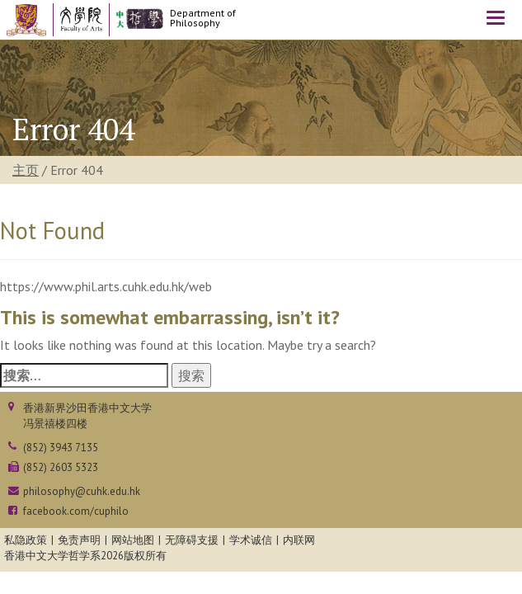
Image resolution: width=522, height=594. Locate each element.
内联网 (299, 540)
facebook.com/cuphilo (76, 511)
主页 (25, 170)
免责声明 (79, 540)
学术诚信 (250, 540)
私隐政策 (25, 540)
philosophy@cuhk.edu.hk (81, 491)
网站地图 (132, 540)
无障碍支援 (192, 540)
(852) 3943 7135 (60, 448)
